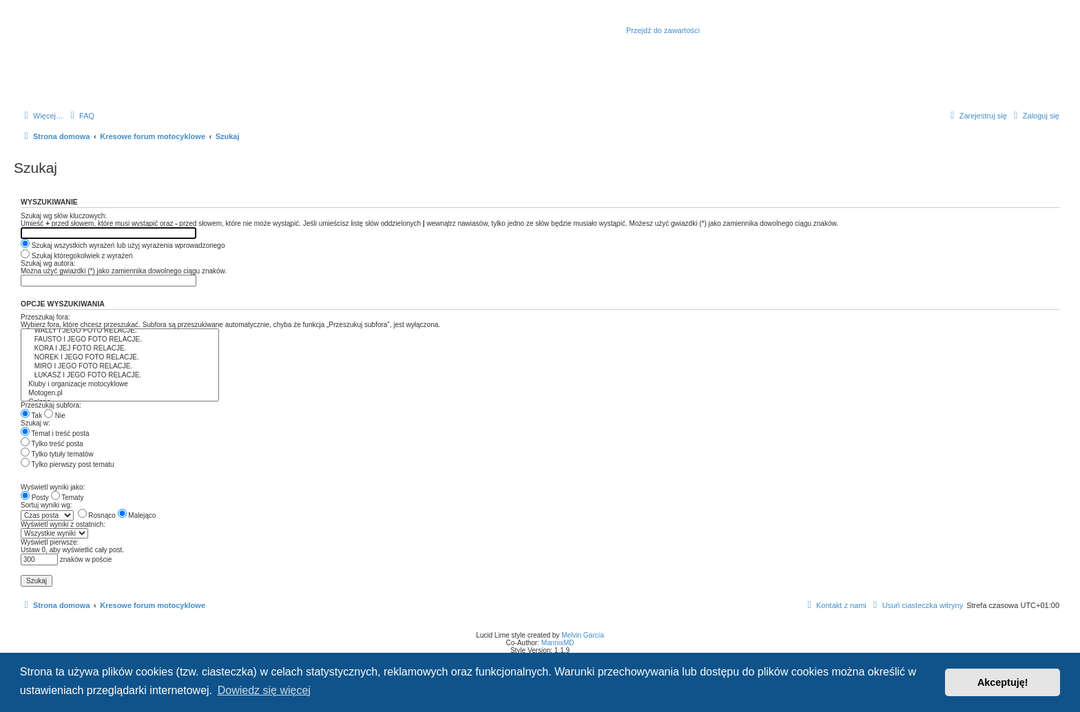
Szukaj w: (35, 423)
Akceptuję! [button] (1002, 682)
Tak (31, 415)
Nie (54, 415)
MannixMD (557, 643)
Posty (35, 497)
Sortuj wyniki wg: (46, 505)
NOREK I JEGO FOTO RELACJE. (119, 357)
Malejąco (137, 515)
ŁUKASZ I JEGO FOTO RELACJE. (119, 375)
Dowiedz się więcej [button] (264, 690)
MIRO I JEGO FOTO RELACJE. (119, 366)
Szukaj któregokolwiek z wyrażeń (77, 256)
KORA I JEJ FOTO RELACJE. (119, 348)
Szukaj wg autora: (48, 263)
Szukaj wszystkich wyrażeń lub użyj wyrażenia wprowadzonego (123, 245)
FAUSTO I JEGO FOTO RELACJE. (119, 339)
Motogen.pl (119, 393)
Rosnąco (97, 515)
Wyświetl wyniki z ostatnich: (63, 524)
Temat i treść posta (55, 433)
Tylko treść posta (52, 444)
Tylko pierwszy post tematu (67, 464)
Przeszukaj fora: (45, 317)
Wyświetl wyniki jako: (53, 487)
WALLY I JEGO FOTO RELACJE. (119, 330)
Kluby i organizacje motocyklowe (119, 384)
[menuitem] (80, 116)
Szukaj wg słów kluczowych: (64, 216)
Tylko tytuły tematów (57, 454)
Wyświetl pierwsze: (50, 542)
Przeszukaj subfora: (51, 405)
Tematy (67, 497)
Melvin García (582, 635)
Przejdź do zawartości (663, 30)
